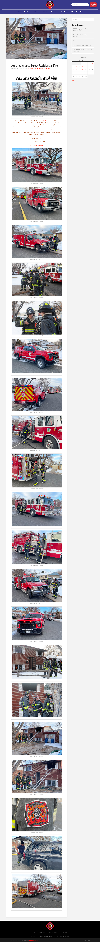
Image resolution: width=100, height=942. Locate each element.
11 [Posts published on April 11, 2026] (92, 66)
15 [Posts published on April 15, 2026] (82, 69)
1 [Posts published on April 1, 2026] (82, 63)
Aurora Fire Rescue (44, 120)
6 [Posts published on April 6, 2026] (76, 66)
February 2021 (41, 68)
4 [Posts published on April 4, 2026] (92, 63)
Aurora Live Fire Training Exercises (80, 35)
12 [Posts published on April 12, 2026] (73, 69)
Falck (29, 141)
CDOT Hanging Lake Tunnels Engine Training (81, 29)
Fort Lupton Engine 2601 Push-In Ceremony (82, 50)
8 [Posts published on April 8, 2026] (82, 66)
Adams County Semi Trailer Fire (82, 45)
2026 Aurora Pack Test (79, 41)
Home (48, 68)
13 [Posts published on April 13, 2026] (76, 69)
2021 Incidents (33, 68)
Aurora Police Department (37, 145)
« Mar (73, 80)
